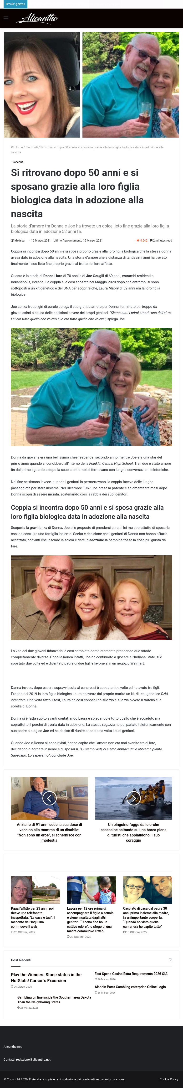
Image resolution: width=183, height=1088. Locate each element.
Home (17, 147)
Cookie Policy (169, 1079)
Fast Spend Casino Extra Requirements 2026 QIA (131, 974)
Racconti (32, 147)
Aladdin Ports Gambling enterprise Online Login (130, 987)
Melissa (20, 240)
